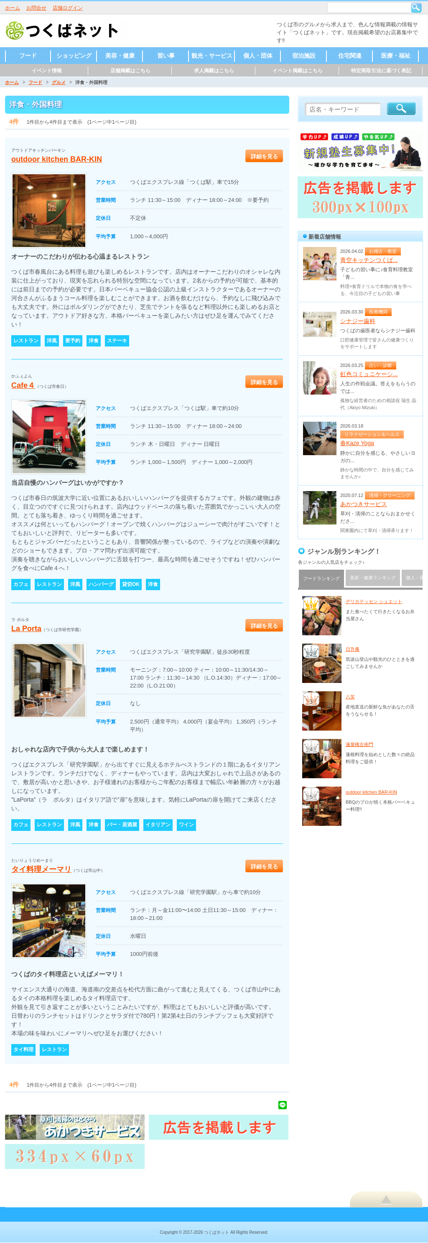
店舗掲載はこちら (130, 71)
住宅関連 (350, 55)
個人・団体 (258, 55)
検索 (416, 8)
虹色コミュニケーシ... (369, 374)
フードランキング (321, 578)
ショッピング (74, 55)
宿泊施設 (304, 55)
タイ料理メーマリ (41, 869)
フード (28, 55)
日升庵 (352, 649)
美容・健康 (120, 55)
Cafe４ (23, 385)
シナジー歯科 (357, 321)
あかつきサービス (363, 504)
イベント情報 (47, 71)
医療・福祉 (395, 55)
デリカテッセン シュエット (374, 601)
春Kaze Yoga (357, 443)
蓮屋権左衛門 (359, 744)
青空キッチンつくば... (369, 260)
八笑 (350, 696)
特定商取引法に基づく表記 (381, 71)
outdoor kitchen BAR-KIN (56, 159)
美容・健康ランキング (373, 577)
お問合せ (36, 7)
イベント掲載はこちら (298, 71)
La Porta (26, 628)
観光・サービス (211, 55)
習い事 (166, 55)
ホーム (12, 7)
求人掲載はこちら (214, 71)
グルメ (59, 82)
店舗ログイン (68, 7)
